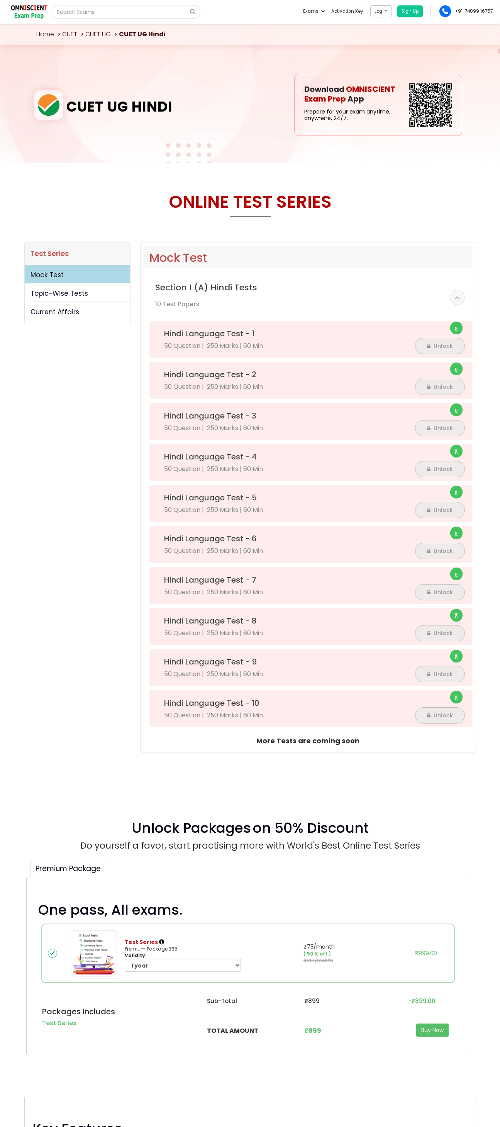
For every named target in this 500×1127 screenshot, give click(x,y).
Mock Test (47, 275)
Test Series (50, 253)
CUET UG (98, 34)
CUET (69, 34)
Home (45, 34)
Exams (313, 11)
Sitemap (456, 1093)
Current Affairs (55, 312)
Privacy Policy (428, 1093)
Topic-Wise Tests (59, 293)
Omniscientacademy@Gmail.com (76, 1001)
